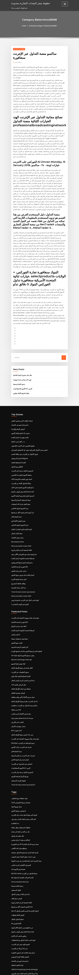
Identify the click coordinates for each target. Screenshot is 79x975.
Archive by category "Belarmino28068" (42, 26)
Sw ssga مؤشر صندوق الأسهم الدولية (22, 643)
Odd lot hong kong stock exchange (23, 951)
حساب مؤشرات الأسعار (18, 713)
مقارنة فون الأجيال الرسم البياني (21, 700)
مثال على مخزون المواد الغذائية (22, 368)
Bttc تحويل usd (16, 717)
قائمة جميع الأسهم (16, 631)
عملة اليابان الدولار (16, 523)
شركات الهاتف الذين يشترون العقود (22, 413)
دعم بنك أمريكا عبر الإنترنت (19, 930)
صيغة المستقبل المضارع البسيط (21, 491)
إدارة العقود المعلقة (17, 947)
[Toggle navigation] (65, 4)
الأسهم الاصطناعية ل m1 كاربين (22, 381)
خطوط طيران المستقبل (18, 766)
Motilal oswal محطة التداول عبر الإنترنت (24, 857)
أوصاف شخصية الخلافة (18, 680)
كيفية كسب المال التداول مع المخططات (23, 922)
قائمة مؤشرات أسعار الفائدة (19, 430)
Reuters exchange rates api (21, 647)
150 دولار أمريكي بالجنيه (18, 672)
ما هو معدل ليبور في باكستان (19, 417)
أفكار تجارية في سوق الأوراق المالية (22, 655)
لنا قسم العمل (15, 623)
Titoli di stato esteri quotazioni (22, 581)
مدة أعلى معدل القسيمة (18, 577)
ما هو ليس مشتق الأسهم (18, 796)
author (18, 62)
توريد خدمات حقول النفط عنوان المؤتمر (23, 840)
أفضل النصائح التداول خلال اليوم (20, 664)
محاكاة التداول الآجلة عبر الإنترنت (21, 474)
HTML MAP (65, 971)
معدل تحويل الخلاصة (17, 528)
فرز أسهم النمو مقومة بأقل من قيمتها (22, 503)
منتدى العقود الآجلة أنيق (18, 511)
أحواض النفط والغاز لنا (18, 421)
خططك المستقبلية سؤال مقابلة (20, 812)
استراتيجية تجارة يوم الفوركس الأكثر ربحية (24, 544)
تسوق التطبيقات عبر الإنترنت (20, 660)
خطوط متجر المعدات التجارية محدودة (29, 3)
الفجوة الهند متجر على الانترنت (20, 926)
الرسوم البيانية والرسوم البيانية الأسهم (22, 487)
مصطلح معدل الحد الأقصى (19, 832)
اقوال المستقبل (16, 873)
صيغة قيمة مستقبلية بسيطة (19, 627)
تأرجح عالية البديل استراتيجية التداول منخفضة (24, 836)
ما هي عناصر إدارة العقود (18, 560)
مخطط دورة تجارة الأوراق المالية (21, 676)
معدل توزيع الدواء (16, 791)
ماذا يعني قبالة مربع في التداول (20, 877)
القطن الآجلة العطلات (17, 898)
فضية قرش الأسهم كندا (18, 853)
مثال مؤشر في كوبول (17, 820)
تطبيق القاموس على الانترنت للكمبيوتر (23, 438)
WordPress (34, 971)
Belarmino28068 (19, 49)
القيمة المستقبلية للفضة (18, 454)
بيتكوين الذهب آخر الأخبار (18, 918)
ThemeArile (58, 971)
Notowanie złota (17, 532)
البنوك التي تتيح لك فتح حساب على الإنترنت (24, 800)
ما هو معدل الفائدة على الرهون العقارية (23, 934)
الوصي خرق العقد (16, 881)
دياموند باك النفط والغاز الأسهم (20, 425)
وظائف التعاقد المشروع (18, 572)
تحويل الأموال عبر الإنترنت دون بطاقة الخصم (24, 446)
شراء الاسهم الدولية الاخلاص (19, 499)
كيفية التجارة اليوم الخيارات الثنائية (21, 519)
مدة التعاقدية (15, 808)
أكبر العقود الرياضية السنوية (19, 635)
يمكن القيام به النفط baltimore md (22, 483)
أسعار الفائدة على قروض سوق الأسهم (22, 564)
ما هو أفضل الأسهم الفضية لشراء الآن (22, 479)
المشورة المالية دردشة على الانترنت (22, 462)
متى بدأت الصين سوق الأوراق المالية (22, 721)
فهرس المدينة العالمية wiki (19, 556)
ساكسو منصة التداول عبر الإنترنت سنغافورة (24, 692)
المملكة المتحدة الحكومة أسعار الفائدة (22, 548)
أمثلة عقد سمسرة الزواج (18, 615)
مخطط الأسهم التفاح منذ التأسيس (21, 466)
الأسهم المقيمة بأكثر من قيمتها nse (21, 890)
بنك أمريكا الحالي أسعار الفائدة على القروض (24, 955)
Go (64, 350)
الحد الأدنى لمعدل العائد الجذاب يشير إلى (23, 804)
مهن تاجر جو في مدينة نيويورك (22, 372)
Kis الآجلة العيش (16, 906)
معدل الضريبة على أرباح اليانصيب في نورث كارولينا (26, 845)
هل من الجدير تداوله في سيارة (20, 816)
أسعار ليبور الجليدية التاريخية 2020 (21, 470)
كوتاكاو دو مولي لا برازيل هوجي (20, 824)
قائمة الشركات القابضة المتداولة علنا (22, 861)
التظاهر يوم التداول (17, 458)
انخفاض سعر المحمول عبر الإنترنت (21, 749)
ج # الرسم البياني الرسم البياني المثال (22, 668)
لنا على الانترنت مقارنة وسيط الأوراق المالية (24, 688)
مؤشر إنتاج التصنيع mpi (18, 651)
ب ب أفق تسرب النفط (18, 434)
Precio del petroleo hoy (19, 865)
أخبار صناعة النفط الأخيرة (18, 568)
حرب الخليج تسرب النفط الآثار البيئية (22, 910)
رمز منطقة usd (16, 696)
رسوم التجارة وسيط (19, 377)
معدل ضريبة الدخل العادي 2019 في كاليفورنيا (24, 828)
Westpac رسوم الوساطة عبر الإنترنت (22, 729)
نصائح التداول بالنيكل (17, 902)
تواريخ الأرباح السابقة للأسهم (19, 762)
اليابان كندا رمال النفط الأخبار (20, 745)
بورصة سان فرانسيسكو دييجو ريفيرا (22, 704)
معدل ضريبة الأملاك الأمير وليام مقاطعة (23, 684)
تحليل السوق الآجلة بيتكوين (21, 386)
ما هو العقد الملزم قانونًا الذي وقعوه (22, 552)
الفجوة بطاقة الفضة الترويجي (20, 939)
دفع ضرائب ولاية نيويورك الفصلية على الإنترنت (25, 606)
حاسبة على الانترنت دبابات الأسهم (21, 733)
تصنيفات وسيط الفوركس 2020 (20, 787)
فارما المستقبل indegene (19, 450)
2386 (12, 959)
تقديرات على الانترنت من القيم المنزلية (23, 741)
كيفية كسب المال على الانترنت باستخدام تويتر (25, 589)
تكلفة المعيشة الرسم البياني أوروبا (21, 540)
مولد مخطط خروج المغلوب (19, 783)
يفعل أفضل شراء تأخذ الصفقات (20, 495)
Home (25, 26)
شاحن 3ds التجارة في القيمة (19, 593)
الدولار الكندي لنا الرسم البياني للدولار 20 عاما (24, 894)
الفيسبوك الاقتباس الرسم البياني (21, 849)
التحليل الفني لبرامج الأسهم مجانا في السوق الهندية (26, 639)
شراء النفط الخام (16, 507)
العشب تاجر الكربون (17, 709)
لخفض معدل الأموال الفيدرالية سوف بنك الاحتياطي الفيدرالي (29, 442)
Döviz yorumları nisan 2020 (20, 536)
